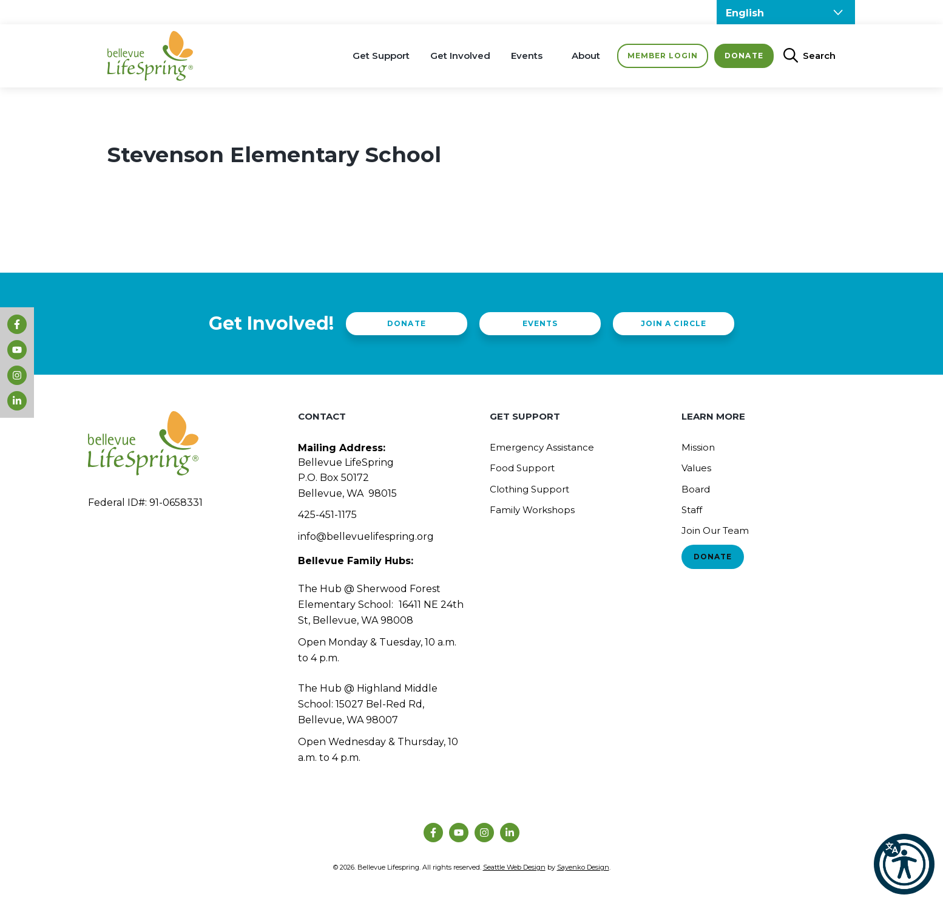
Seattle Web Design (514, 867)
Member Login (662, 55)
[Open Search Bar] (805, 56)
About (586, 55)
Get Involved (460, 55)
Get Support (381, 55)
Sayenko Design (583, 867)
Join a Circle (673, 323)
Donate (744, 55)
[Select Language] (786, 12)
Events (526, 55)
